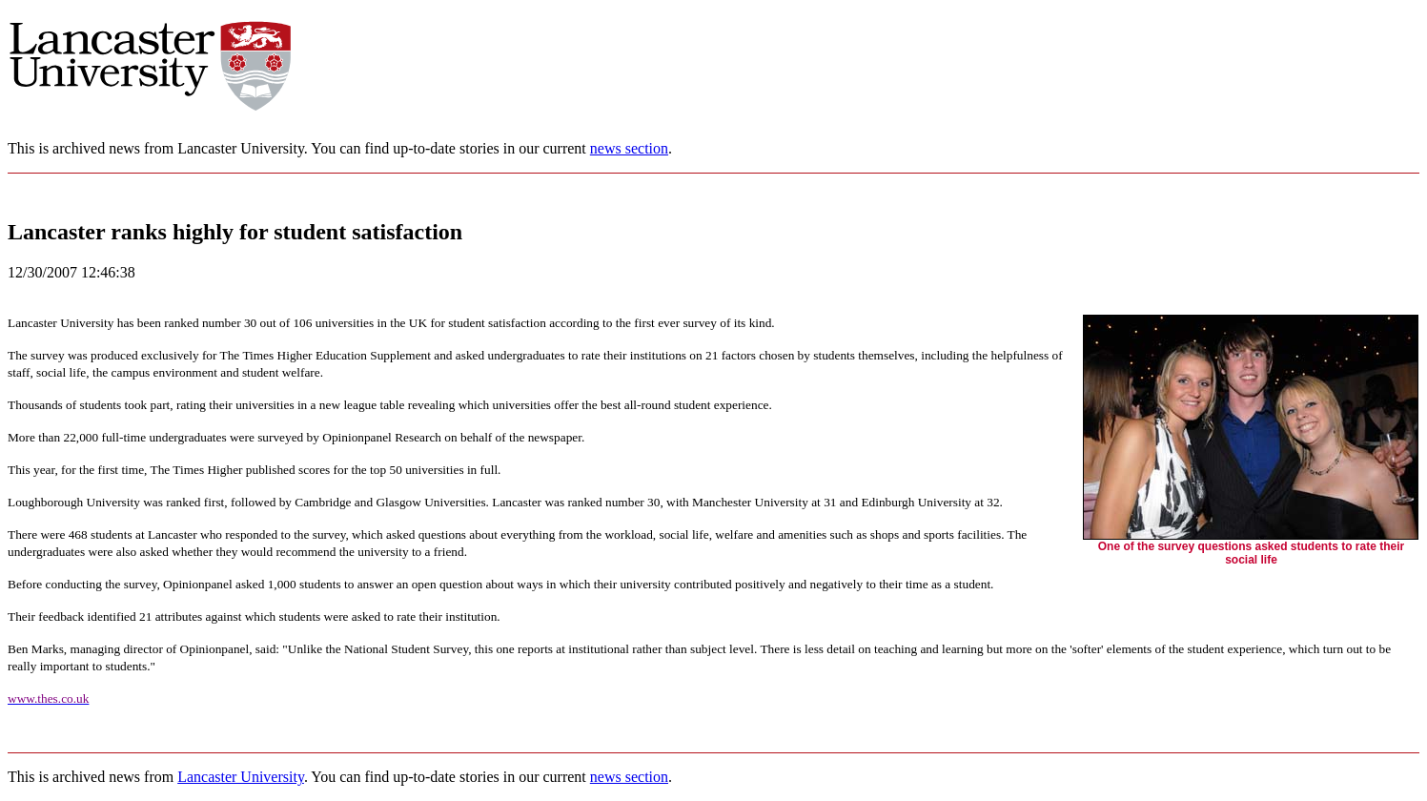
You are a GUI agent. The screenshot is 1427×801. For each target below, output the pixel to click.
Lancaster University (240, 777)
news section (629, 148)
